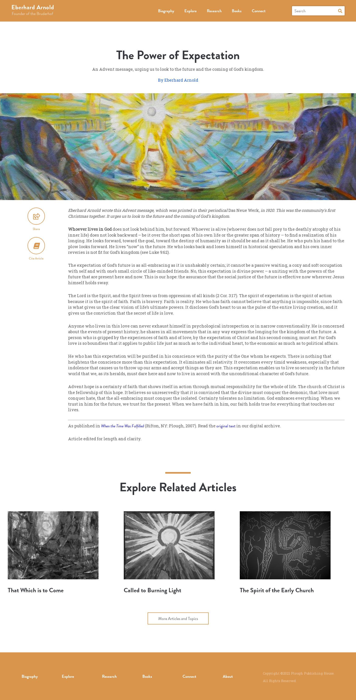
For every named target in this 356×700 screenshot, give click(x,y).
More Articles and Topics (178, 618)
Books (237, 11)
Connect (258, 11)
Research (214, 11)
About (228, 676)
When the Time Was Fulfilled (123, 426)
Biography (166, 11)
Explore (190, 11)
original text (225, 426)
